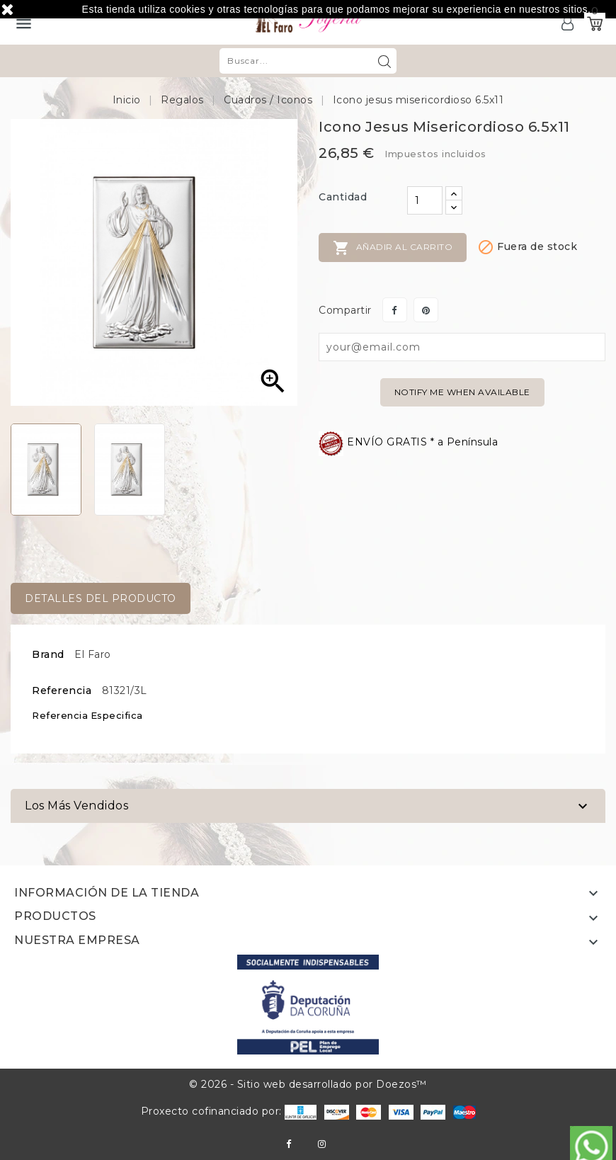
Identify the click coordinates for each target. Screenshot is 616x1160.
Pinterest (425, 309)
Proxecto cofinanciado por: (229, 1111)
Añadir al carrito (392, 247)
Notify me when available (462, 392)
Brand (48, 654)
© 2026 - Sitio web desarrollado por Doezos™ (308, 1084)
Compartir (394, 309)
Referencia (61, 690)
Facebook (288, 1144)
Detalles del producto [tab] (100, 598)
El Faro (92, 654)
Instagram (321, 1144)
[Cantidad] (425, 200)
